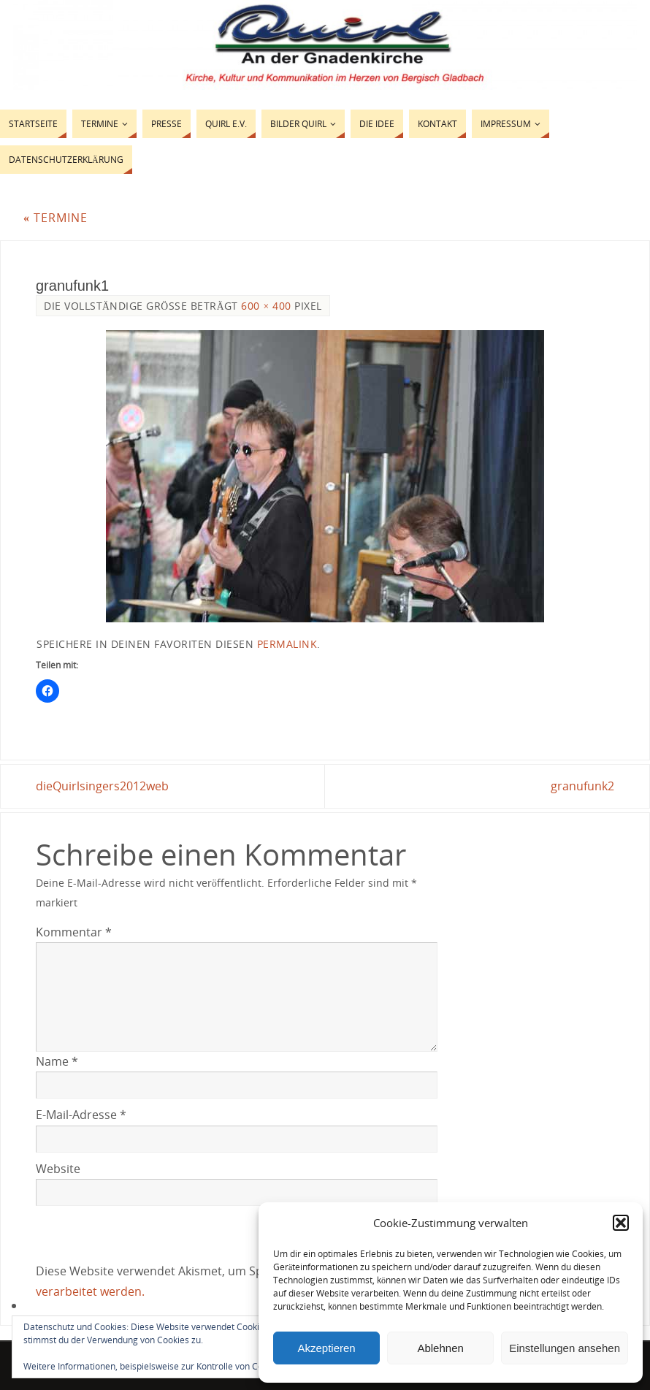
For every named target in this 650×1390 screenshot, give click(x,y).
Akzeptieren (326, 1348)
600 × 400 (266, 306)
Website (58, 1169)
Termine (55, 218)
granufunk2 (582, 786)
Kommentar (74, 932)
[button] (620, 1222)
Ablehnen (440, 1348)
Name (57, 1061)
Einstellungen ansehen (564, 1348)
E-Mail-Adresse (81, 1115)
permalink (287, 644)
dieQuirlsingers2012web (102, 786)
